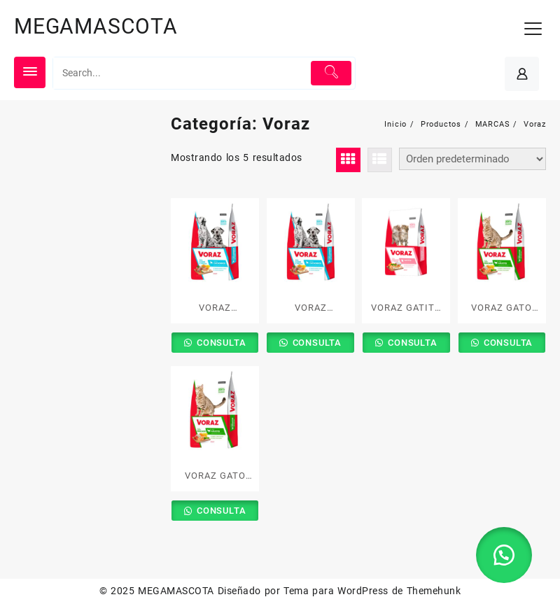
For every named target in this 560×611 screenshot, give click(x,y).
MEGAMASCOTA (96, 26)
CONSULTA (220, 342)
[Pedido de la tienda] (472, 159)
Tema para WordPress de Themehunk (372, 590)
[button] (504, 555)
